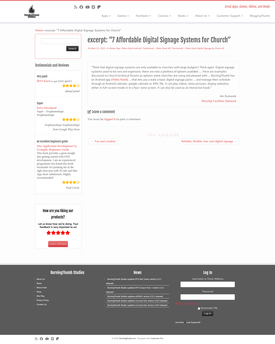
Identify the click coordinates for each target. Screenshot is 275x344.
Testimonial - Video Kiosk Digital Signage (192, 48)
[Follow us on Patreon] (100, 7)
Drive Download (46, 107)
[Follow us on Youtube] (88, 7)
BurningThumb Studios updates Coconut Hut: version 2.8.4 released (137, 305)
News (39, 283)
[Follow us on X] (94, 7)
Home (39, 30)
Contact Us (41, 304)
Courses (164, 16)
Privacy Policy (42, 300)
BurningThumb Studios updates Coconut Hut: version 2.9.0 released (137, 300)
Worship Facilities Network (218, 101)
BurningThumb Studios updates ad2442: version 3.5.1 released (135, 296)
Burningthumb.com (127, 338)
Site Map (40, 296)
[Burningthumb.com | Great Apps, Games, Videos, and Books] (31, 11)
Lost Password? (193, 322)
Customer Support (230, 16)
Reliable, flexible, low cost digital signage (209, 141)
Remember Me (208, 308)
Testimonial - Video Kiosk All (156, 48)
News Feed (41, 287)
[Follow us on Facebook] (82, 7)
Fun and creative (103, 141)
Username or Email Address (207, 279)
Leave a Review (58, 244)
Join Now (179, 322)
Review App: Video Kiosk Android (125, 48)
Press (38, 291)
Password (207, 291)
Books (183, 16)
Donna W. (219, 48)
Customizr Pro (156, 338)
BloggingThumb (260, 16)
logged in (110, 119)
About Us (202, 16)
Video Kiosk (119, 79)
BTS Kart (43, 80)
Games (123, 16)
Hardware (143, 16)
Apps (105, 16)
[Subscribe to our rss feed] (76, 7)
